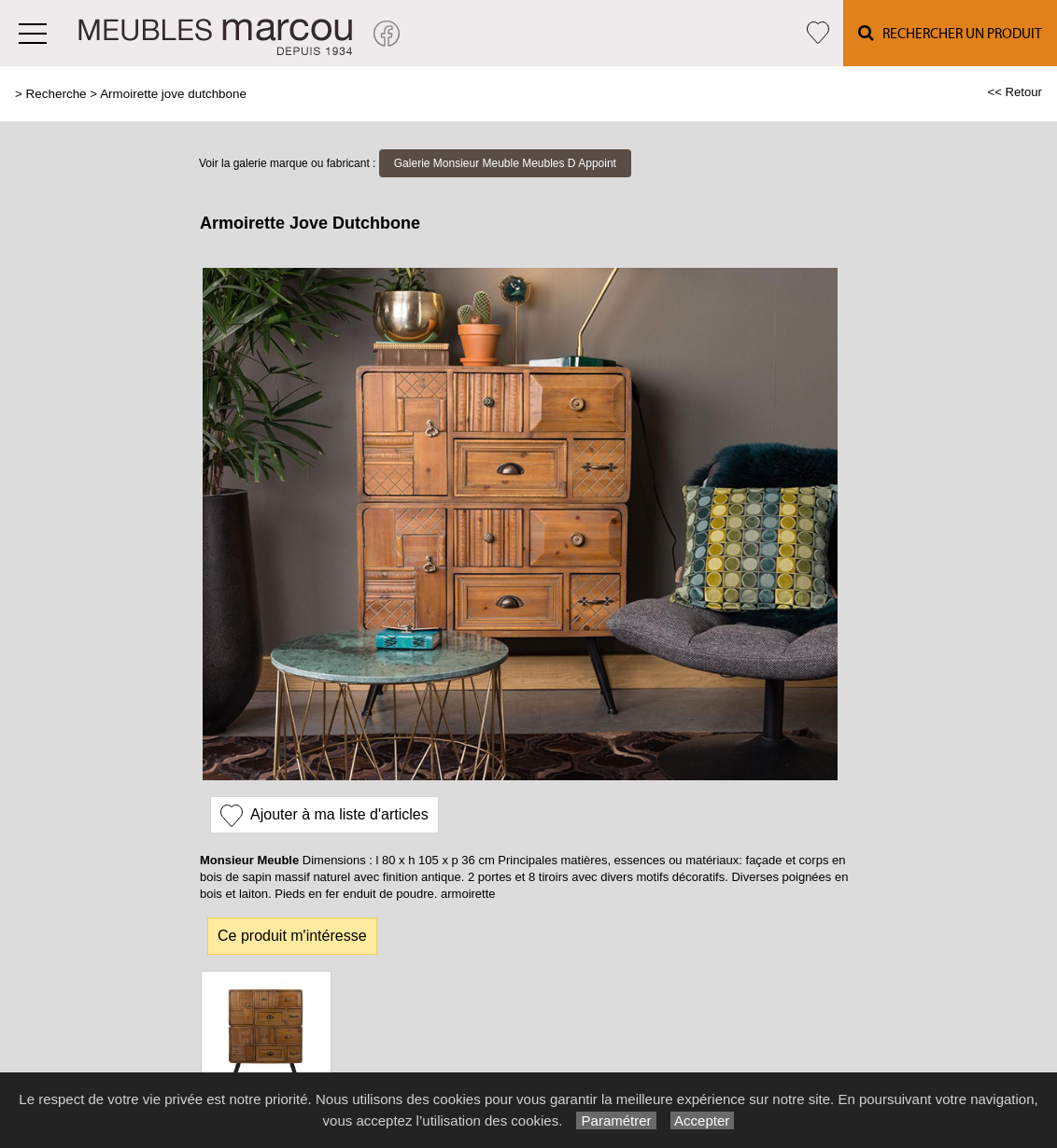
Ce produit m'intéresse (292, 936)
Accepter (702, 1120)
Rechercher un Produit (950, 33)
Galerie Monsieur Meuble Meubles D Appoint (505, 163)
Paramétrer (616, 1120)
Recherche (56, 94)
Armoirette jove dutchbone (173, 94)
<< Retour (1014, 92)
